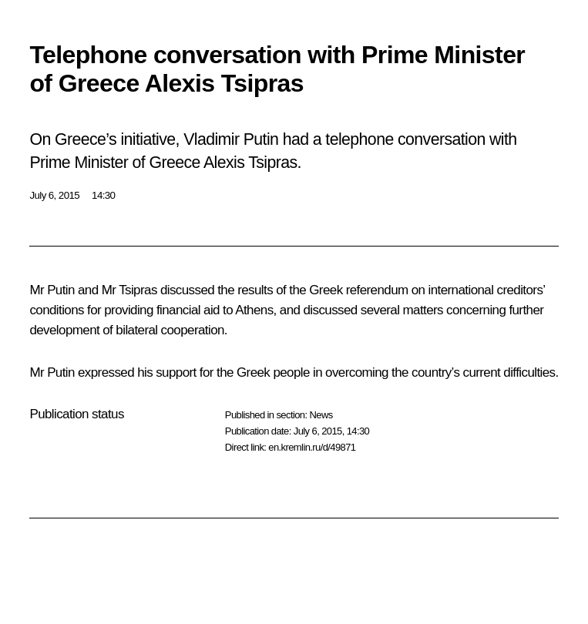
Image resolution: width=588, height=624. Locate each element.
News (320, 415)
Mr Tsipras (129, 290)
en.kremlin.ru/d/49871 (311, 447)
